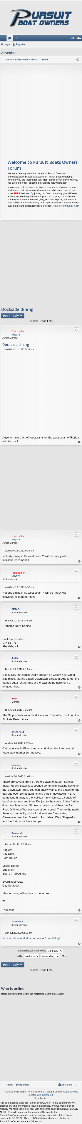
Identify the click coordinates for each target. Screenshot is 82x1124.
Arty (46, 1098)
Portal (9, 59)
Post (11, 316)
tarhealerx (17, 921)
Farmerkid (17, 833)
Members (17, 39)
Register (20, 44)
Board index (22, 1084)
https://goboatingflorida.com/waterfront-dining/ (31, 938)
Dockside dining (17, 309)
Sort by (28, 956)
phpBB (21, 1091)
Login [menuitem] (73, 39)
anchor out (18, 732)
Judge (15, 658)
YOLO (15, 698)
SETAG (16, 609)
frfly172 (16, 334)
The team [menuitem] (67, 1084)
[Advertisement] (41, 110)
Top (79, 442)
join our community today (66, 205)
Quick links (4, 39)
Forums (10, 39)
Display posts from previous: (40, 951)
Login (7, 44)
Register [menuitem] (79, 39)
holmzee (16, 765)
